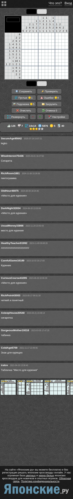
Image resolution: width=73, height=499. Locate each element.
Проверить (49, 91)
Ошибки (49, 97)
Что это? (55, 3)
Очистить (23, 110)
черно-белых (46, 475)
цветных (31, 475)
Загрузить (49, 104)
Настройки (56, 116)
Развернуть (16, 116)
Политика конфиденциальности (40, 481)
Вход (68, 3)
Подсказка (23, 104)
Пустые (24, 97)
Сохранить (23, 91)
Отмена (49, 110)
